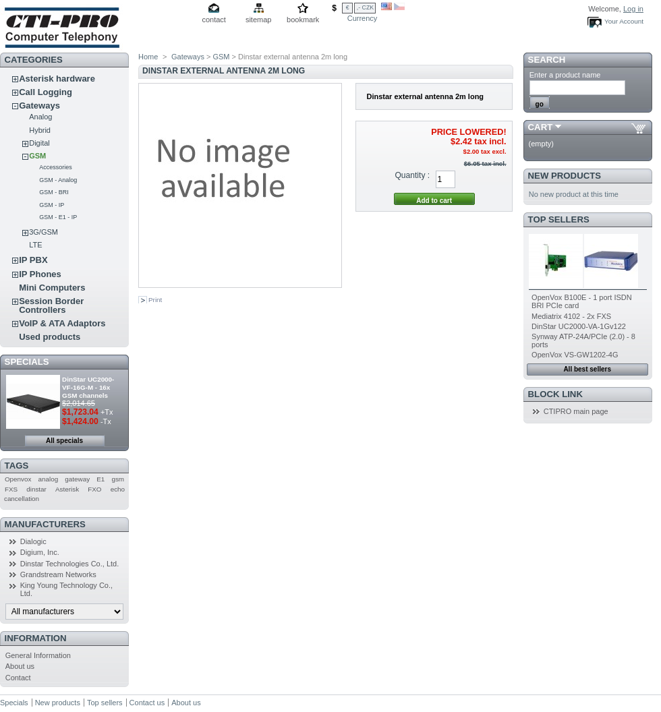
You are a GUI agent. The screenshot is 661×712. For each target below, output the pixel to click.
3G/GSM (43, 232)
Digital (39, 143)
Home (148, 57)
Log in (633, 9)
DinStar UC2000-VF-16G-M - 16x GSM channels (88, 387)
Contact (18, 678)
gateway (77, 479)
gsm (117, 479)
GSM (37, 156)
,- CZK (365, 7)
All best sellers (587, 369)
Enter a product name (565, 75)
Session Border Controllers (51, 305)
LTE (35, 245)
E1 (100, 479)
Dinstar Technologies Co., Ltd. (69, 564)
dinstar (36, 489)
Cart (540, 127)
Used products (49, 337)
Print (155, 299)
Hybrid (40, 130)
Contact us (147, 703)
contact (213, 20)
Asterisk (67, 489)
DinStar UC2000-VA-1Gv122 (578, 326)
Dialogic (33, 541)
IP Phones (40, 274)
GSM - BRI (54, 192)
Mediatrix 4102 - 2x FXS (571, 316)
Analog (40, 117)
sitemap (259, 20)
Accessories (55, 167)
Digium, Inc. (39, 552)
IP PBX (33, 260)
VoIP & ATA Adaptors (62, 323)
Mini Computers (52, 288)
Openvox (18, 479)
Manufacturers (45, 524)
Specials (27, 362)
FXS (11, 489)
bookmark (303, 20)
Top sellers (559, 219)
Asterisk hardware (57, 78)
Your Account (623, 21)
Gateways (39, 105)
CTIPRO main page (576, 411)
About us (19, 666)
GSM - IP (51, 205)
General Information (38, 655)
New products (564, 176)
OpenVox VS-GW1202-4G (574, 355)
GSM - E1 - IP (58, 217)
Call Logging (45, 92)
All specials (64, 440)
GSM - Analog (58, 180)
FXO (94, 489)
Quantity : (412, 175)
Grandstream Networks (58, 574)
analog (48, 479)
